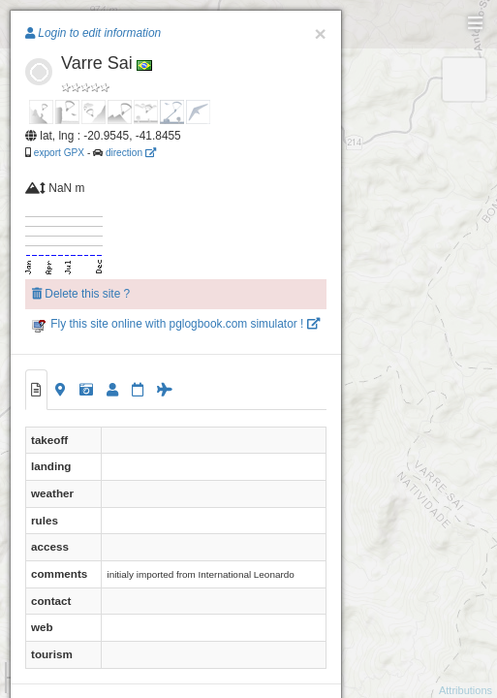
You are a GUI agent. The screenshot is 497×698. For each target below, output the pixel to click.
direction (131, 152)
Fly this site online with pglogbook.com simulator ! (176, 324)
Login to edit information (93, 33)
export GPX (59, 152)
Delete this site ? (81, 294)
